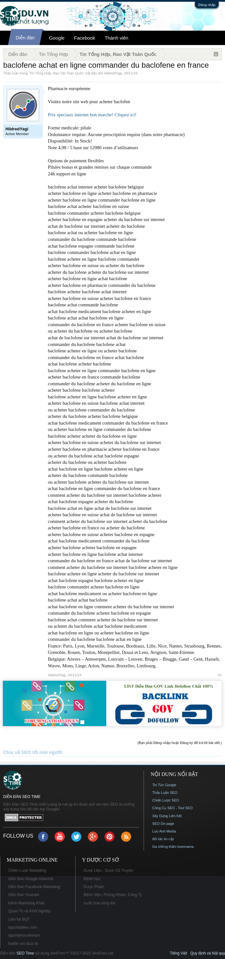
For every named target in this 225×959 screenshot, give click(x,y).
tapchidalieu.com (22, 927)
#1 (220, 675)
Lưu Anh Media (164, 831)
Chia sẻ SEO (17, 752)
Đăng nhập (206, 5)
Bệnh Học (92, 879)
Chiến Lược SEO (165, 800)
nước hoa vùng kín (100, 903)
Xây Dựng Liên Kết (167, 816)
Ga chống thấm (164, 846)
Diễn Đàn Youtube (23, 895)
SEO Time (25, 953)
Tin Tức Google (164, 785)
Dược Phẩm (94, 887)
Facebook (84, 38)
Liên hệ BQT (19, 919)
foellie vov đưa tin (23, 943)
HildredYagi (113, 73)
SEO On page (163, 823)
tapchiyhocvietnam (24, 935)
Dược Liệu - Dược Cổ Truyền (108, 870)
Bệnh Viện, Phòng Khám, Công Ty (113, 895)
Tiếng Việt (178, 953)
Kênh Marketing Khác (26, 903)
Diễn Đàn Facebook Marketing (34, 887)
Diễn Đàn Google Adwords (31, 879)
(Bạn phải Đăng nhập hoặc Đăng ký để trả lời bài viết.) (180, 743)
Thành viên (116, 38)
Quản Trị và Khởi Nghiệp (29, 911)
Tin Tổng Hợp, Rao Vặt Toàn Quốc (56, 73)
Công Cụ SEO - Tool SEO (172, 808)
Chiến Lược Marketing (27, 870)
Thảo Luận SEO (164, 792)
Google (56, 38)
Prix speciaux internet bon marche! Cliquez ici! (92, 114)
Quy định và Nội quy (207, 953)
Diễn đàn (25, 37)
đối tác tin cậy (163, 839)
